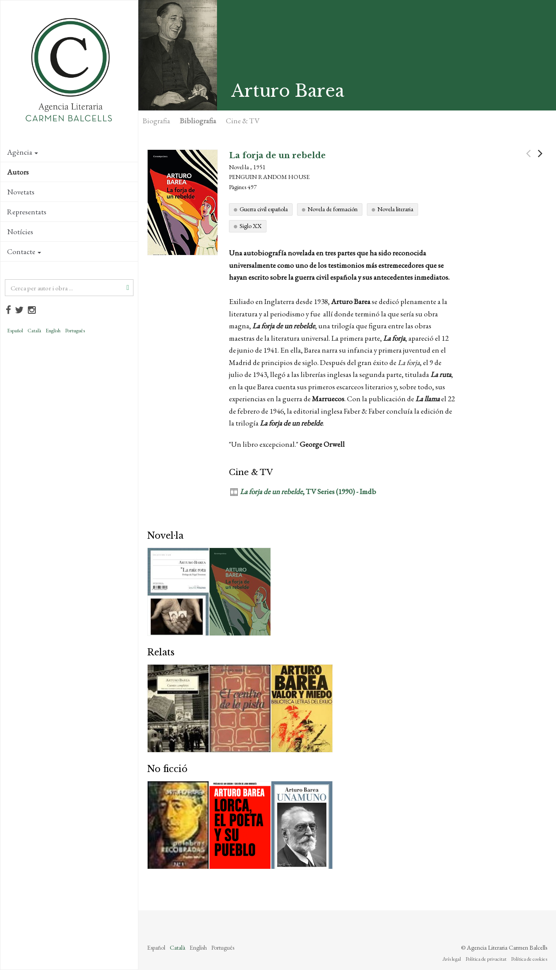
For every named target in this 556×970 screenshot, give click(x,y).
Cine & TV (242, 121)
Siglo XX (251, 226)
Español (15, 330)
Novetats (20, 192)
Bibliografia (198, 121)
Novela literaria (395, 209)
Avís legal (451, 958)
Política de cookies (529, 958)
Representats (26, 212)
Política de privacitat (485, 958)
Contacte (24, 251)
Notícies (20, 231)
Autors (18, 172)
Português (75, 330)
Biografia (156, 121)
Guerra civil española (264, 209)
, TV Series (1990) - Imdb (308, 491)
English (53, 330)
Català (34, 330)
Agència (22, 152)
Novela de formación (333, 209)
